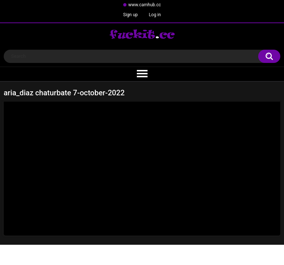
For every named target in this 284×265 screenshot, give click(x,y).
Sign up (130, 14)
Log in (155, 14)
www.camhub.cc (144, 4)
